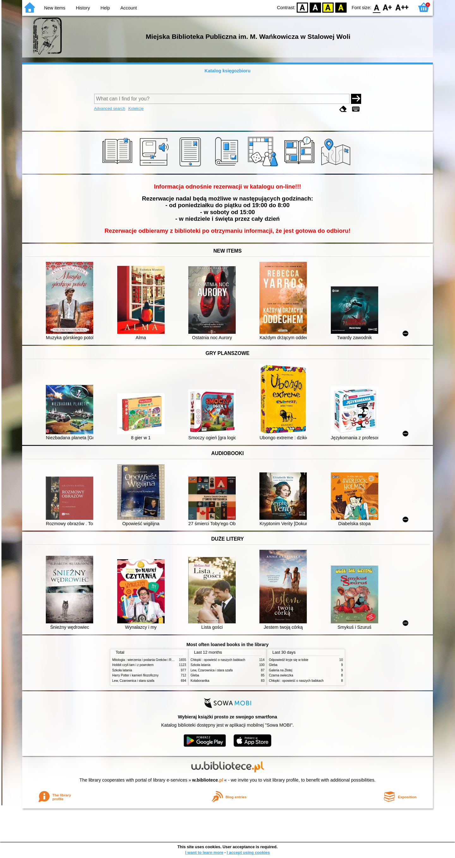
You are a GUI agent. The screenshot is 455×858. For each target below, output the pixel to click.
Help (105, 7)
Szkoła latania (122, 670)
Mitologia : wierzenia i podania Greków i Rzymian (147, 660)
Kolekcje (135, 108)
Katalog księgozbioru (227, 70)
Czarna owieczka (281, 675)
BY (340, 7)
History (83, 7)
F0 (376, 7)
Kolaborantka (200, 680)
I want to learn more (204, 852)
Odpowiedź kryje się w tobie (288, 660)
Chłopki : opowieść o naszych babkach (218, 660)
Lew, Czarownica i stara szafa (133, 680)
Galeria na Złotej (280, 670)
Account (128, 7)
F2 (402, 7)
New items (54, 7)
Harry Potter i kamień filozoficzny (135, 675)
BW (315, 7)
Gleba (195, 675)
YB (328, 7)
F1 (388, 7)
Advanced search (109, 108)
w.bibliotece (207, 780)
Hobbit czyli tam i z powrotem (133, 665)
